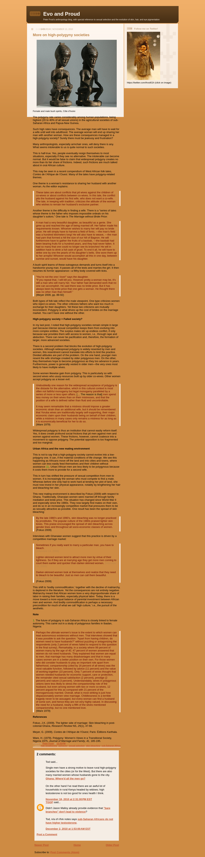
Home (77, 845)
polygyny (63, 746)
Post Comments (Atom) (64, 852)
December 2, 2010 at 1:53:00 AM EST (68, 828)
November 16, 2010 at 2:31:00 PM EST (69, 799)
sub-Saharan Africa (111, 746)
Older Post (112, 845)
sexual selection (77, 746)
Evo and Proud (61, 14)
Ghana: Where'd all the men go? (65, 778)
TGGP (49, 802)
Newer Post (41, 845)
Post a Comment (47, 834)
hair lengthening (49, 746)
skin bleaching (93, 746)
